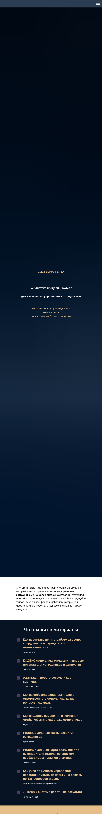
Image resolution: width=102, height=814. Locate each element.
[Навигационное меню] (98, 4)
